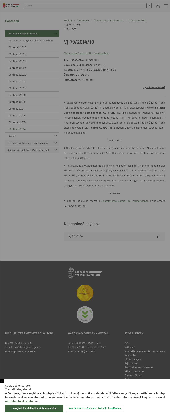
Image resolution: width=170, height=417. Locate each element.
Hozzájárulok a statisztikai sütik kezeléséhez (34, 408)
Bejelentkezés (158, 5)
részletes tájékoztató (19, 401)
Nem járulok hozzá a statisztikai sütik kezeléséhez (94, 408)
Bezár (2, 381)
